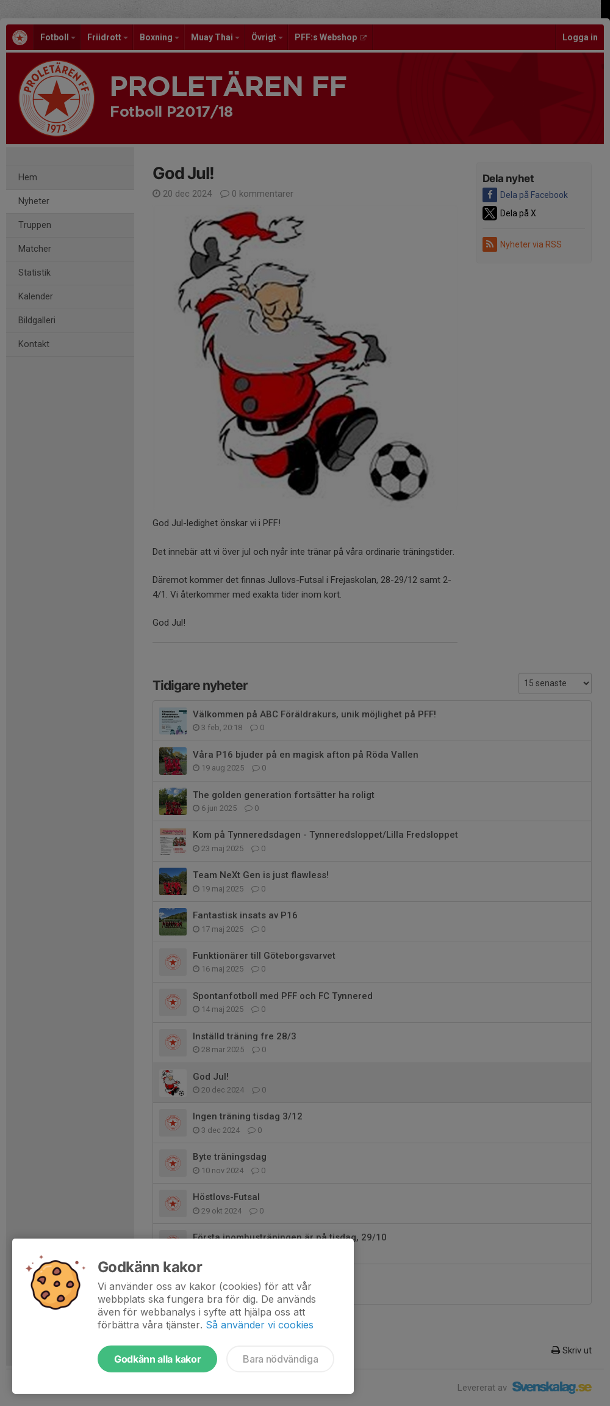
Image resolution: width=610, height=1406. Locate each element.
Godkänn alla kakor (157, 1359)
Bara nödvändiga (280, 1359)
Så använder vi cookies (260, 1325)
